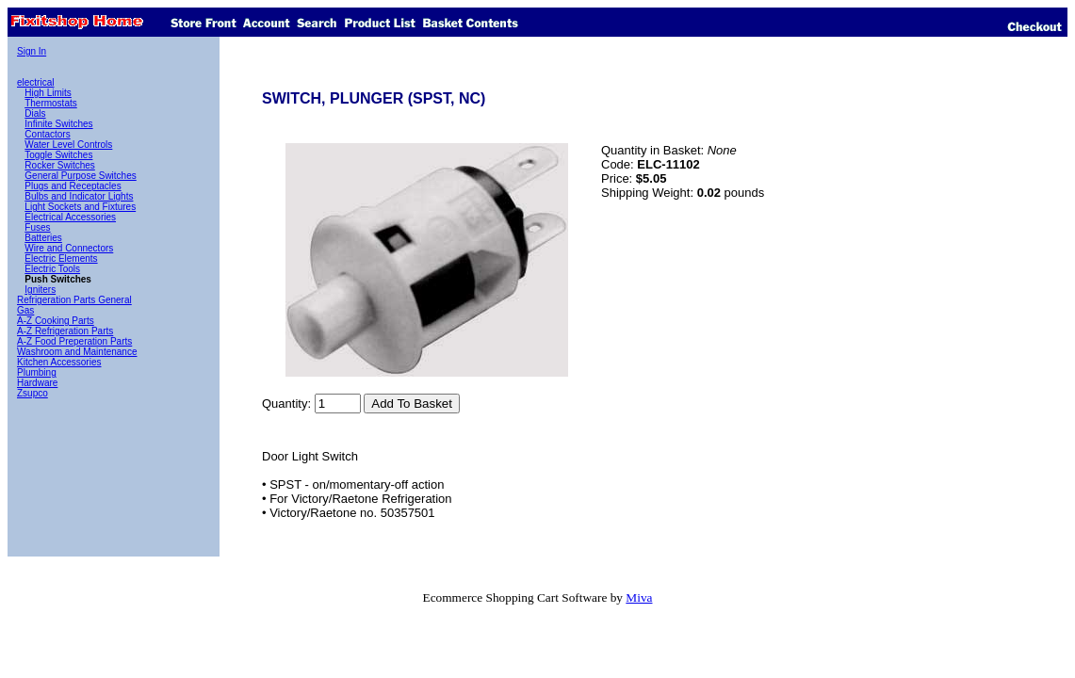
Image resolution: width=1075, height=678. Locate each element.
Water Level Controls (68, 144)
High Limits (47, 93)
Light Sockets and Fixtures (80, 207)
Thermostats (50, 103)
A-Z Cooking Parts (55, 320)
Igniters (40, 289)
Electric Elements (60, 258)
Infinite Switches (58, 124)
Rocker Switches (59, 165)
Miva (639, 597)
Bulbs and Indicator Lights (78, 196)
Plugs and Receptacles (72, 186)
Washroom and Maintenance (77, 352)
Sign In (31, 51)
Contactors (47, 134)
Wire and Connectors (68, 248)
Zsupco (32, 393)
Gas (25, 310)
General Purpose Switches (80, 175)
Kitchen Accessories (59, 362)
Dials (34, 113)
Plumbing (37, 372)
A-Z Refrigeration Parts (65, 331)
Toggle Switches (58, 155)
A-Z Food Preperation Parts (74, 341)
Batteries (42, 238)
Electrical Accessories (70, 217)
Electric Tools (52, 269)
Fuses (37, 227)
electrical (35, 82)
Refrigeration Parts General (74, 300)
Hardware (37, 383)
